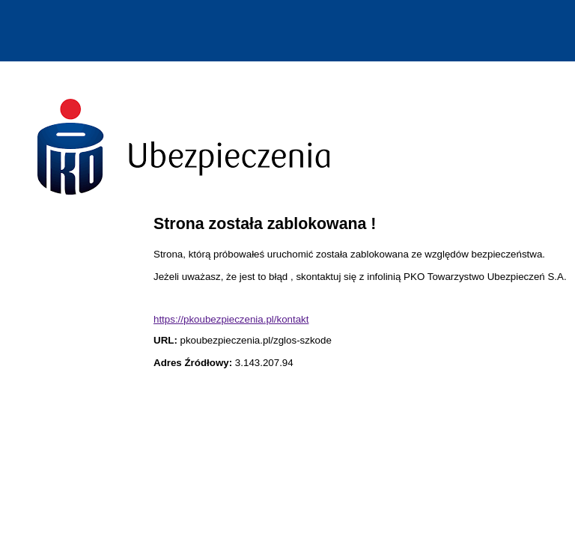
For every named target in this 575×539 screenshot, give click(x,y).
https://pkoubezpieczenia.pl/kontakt (230, 319)
